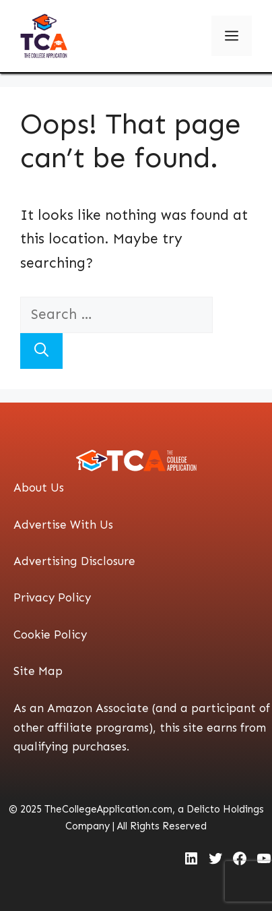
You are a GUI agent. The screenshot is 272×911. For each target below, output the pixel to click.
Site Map (38, 671)
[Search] (41, 351)
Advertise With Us (63, 524)
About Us (38, 487)
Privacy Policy (52, 597)
